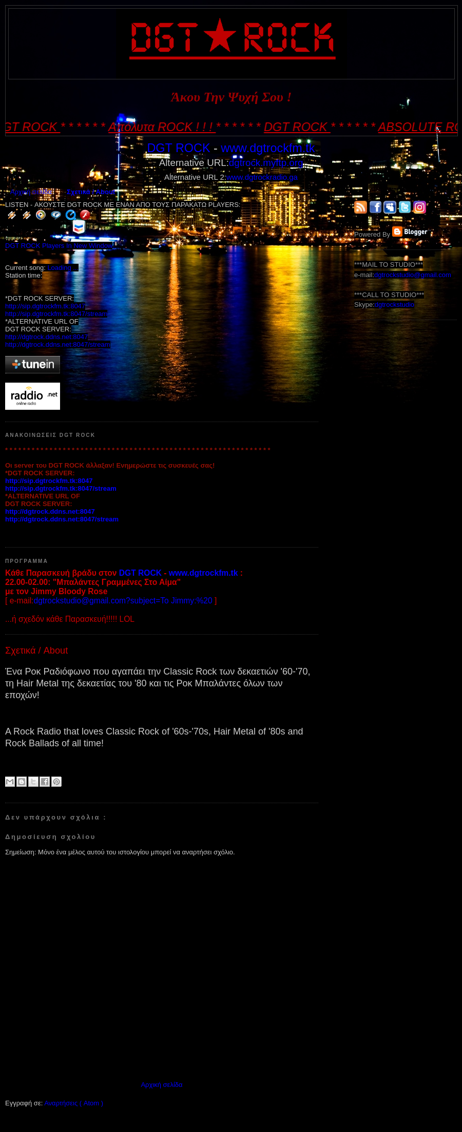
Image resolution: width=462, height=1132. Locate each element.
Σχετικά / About (91, 192)
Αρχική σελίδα (31, 192)
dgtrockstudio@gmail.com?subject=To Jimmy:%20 (122, 600)
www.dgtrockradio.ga (262, 177)
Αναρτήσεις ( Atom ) (73, 1103)
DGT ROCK (178, 148)
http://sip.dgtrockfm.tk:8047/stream (56, 314)
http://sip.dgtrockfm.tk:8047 (45, 306)
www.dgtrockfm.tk (268, 148)
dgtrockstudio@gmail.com (412, 275)
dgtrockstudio (394, 304)
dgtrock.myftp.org (266, 162)
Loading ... (63, 267)
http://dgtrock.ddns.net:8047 (46, 337)
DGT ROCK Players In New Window (58, 245)
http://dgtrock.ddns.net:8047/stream (57, 344)
